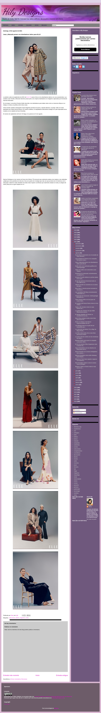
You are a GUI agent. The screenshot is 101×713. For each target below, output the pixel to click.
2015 (75, 399)
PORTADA (5, 25)
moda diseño (77, 479)
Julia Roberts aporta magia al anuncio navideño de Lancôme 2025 (89, 186)
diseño (17, 617)
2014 (75, 401)
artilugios (76, 432)
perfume (76, 487)
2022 (75, 239)
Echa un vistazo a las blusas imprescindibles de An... (83, 322)
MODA (13, 25)
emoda (76, 459)
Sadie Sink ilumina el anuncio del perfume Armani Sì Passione (89, 161)
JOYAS (36, 25)
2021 (75, 241)
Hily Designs (22, 11)
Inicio (37, 675)
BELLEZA (44, 25)
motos (75, 481)
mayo (77, 375)
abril (77, 377)
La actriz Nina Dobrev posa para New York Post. (88, 96)
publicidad (77, 489)
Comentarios (77, 412)
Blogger (56, 708)
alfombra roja (77, 426)
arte (75, 430)
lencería (76, 467)
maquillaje (77, 475)
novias (76, 483)
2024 (75, 234)
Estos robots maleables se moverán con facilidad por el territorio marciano (89, 122)
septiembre (79, 250)
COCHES (20, 25)
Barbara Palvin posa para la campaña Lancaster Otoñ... (85, 341)
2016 (75, 396)
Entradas (76, 410)
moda (27, 617)
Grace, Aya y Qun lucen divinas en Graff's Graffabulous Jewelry (87, 135)
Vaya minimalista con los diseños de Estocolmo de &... (85, 348)
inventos (76, 463)
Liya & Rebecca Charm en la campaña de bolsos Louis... (86, 259)
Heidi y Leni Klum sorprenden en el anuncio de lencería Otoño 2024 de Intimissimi (89, 200)
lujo (75, 469)
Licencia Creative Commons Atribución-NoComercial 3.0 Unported (53, 696)
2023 (75, 237)
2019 (75, 389)
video (75, 495)
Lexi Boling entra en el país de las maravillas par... (84, 326)
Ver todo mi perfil (91, 519)
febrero (78, 382)
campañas (77, 443)
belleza (76, 436)
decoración (77, 455)
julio (77, 370)
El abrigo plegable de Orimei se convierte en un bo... (84, 315)
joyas (75, 465)
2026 (75, 230)
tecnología (77, 491)
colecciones (12, 617)
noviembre (79, 246)
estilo (75, 461)
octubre (78, 248)
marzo (77, 380)
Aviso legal (6, 704)
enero (77, 384)
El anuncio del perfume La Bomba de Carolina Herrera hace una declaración (89, 213)
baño (75, 434)
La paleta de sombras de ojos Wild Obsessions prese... (85, 311)
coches (76, 447)
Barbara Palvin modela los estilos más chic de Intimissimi (88, 108)
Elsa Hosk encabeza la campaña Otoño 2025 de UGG (89, 173)
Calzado (76, 441)
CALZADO (28, 25)
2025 (75, 232)
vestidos (76, 493)
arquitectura (77, 428)
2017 (75, 394)
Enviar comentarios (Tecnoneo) (19, 679)
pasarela (76, 485)
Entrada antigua (62, 675)
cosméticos (77, 453)
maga (75, 471)
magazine (22, 617)
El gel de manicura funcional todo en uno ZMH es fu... (85, 281)
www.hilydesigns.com (58, 698)
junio (77, 373)
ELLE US (29, 97)
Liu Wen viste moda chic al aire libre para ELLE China (85, 333)
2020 (75, 387)
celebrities (77, 445)
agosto (78, 253)
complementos (78, 451)
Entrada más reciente (11, 675)
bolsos (76, 439)
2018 (75, 392)
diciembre (79, 243)
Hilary (90, 506)
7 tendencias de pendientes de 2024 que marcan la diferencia (89, 148)
